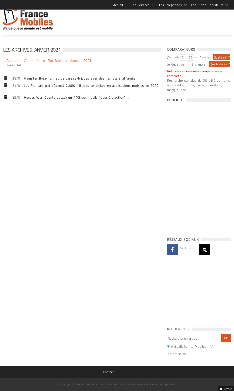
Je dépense (176, 64)
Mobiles (201, 346)
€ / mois (198, 64)
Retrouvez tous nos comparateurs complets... (194, 73)
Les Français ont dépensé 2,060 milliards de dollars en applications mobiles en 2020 (91, 85)
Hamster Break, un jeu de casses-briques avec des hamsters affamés (80, 78)
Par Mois (56, 61)
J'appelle (173, 57)
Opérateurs (177, 353)
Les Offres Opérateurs (207, 5)
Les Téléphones (170, 5)
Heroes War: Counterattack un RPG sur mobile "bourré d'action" (75, 97)
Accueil (118, 5)
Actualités (33, 61)
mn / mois (201, 57)
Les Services (141, 5)
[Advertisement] (153, 17)
